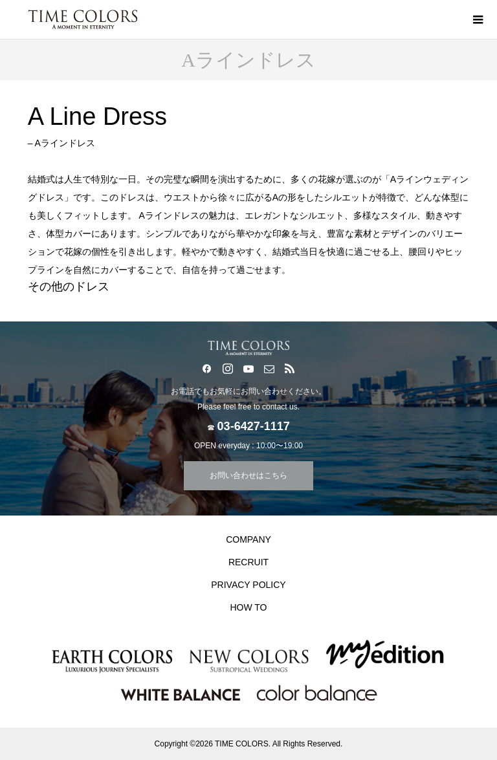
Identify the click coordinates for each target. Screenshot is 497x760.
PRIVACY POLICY (248, 585)
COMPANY (248, 539)
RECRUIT (248, 562)
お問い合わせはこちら (248, 475)
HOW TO (248, 607)
